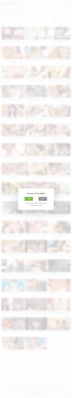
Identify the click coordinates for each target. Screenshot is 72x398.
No (42, 198)
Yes (29, 198)
